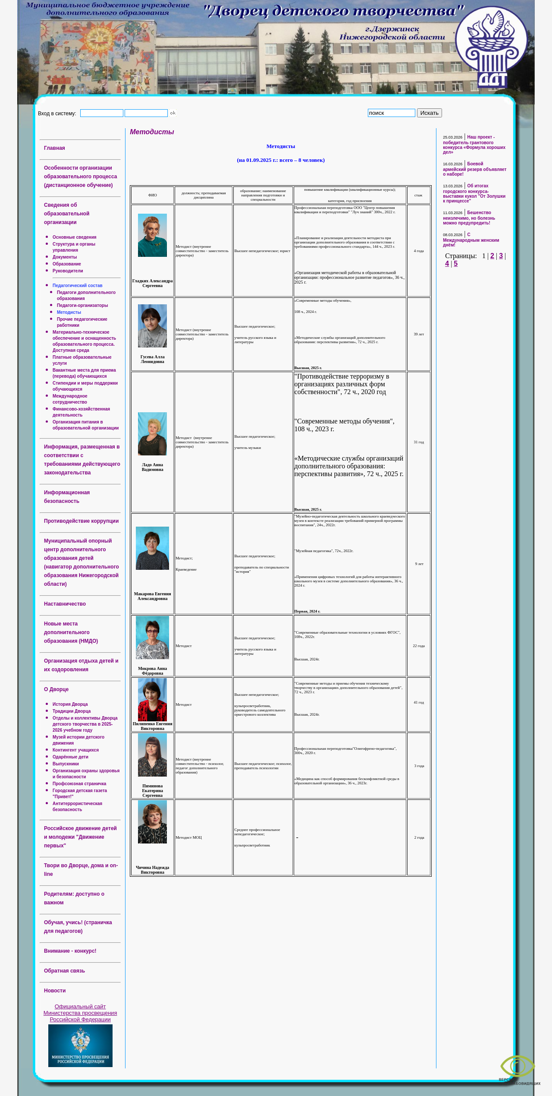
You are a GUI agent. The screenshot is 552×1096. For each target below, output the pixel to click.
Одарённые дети (70, 757)
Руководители (68, 270)
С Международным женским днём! (471, 239)
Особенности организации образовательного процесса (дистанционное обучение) (80, 176)
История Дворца (70, 704)
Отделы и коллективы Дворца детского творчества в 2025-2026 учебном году (85, 724)
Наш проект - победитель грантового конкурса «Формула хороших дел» (474, 145)
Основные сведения (75, 237)
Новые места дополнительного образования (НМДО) (71, 632)
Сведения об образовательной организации (66, 213)
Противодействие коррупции (81, 521)
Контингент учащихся (76, 750)
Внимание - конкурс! (70, 951)
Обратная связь (64, 971)
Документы (65, 257)
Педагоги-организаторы (82, 305)
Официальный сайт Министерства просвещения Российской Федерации (80, 1013)
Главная (54, 148)
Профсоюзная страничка (79, 783)
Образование (67, 264)
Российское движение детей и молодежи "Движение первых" (80, 837)
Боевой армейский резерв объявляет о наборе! (474, 169)
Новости (55, 991)
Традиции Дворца (72, 711)
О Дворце (56, 689)
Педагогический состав (78, 285)
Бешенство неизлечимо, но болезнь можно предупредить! (469, 217)
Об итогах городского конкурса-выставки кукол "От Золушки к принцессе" (474, 193)
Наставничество (65, 604)
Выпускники (66, 763)
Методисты (69, 312)
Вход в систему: (58, 113)
